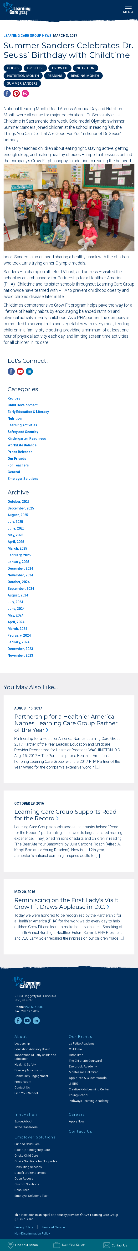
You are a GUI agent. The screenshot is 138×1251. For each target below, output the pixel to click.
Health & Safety (25, 1064)
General (14, 472)
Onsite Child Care (26, 1155)
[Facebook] (7, 93)
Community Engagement (31, 1076)
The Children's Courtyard (85, 1060)
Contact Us (22, 1087)
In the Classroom (26, 1127)
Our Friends (17, 458)
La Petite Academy (81, 1043)
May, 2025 (15, 535)
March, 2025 (17, 548)
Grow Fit (60, 68)
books (13, 68)
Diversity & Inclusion (28, 1070)
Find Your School (26, 1093)
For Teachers (18, 465)
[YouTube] (20, 371)
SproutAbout (23, 1121)
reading (55, 75)
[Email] (25, 93)
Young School (78, 1095)
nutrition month (23, 75)
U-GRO (73, 1083)
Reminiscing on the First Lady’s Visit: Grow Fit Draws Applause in (66, 903)
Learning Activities (22, 425)
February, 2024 (19, 635)
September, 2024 (21, 588)
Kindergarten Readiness (27, 438)
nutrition (86, 68)
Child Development (23, 405)
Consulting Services (28, 1167)
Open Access (24, 1178)
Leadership (22, 1043)
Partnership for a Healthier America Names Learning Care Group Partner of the (66, 723)
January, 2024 (18, 642)
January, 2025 (18, 562)
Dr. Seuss (35, 68)
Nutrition (15, 418)
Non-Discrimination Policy (32, 1233)
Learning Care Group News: (28, 36)
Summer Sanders (22, 83)
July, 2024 (15, 602)
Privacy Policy (24, 1227)
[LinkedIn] (29, 371)
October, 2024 (19, 582)
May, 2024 (15, 615)
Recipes (14, 398)
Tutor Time (76, 1055)
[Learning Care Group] (16, 8)
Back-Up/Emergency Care (32, 1150)
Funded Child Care (27, 1144)
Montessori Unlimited (83, 1072)
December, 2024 (20, 568)
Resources (22, 1190)
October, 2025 (19, 502)
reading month (85, 75)
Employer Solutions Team (32, 1195)
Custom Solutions (27, 1184)
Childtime (75, 1049)
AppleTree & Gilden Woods (88, 1078)
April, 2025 (16, 542)
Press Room (23, 1081)
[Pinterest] (16, 93)
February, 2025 (19, 555)
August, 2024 (18, 595)
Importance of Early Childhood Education (35, 1057)
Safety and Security (23, 432)
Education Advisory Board (32, 1049)
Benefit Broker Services (30, 1173)
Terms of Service (53, 1227)
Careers (77, 1114)
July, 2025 (15, 522)
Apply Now (76, 1121)
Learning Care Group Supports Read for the (65, 815)
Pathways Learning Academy (88, 1101)
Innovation (26, 1114)
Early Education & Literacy (28, 412)
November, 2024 (20, 575)
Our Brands (80, 1036)
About (21, 1036)
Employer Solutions (23, 479)
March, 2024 (17, 629)
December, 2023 (20, 649)
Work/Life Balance (22, 445)
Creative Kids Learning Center (89, 1089)
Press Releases (20, 452)
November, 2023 (20, 655)
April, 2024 (16, 622)
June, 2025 (16, 528)
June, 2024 (16, 609)
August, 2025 (18, 515)
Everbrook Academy (83, 1066)
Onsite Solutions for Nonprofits (36, 1161)
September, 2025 (21, 508)
